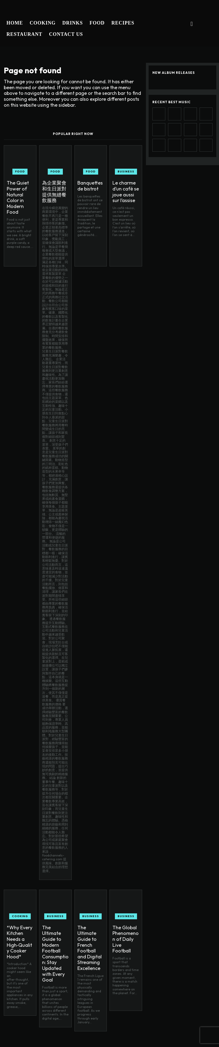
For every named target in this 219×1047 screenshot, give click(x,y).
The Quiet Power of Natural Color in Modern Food (18, 191)
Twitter (179, 1041)
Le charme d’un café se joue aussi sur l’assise (125, 189)
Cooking (20, 906)
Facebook (159, 1029)
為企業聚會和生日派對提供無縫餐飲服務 (55, 187)
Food (20, 171)
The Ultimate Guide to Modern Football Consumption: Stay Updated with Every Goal (54, 933)
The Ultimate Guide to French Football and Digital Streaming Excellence (88, 931)
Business (126, 171)
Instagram (195, 1029)
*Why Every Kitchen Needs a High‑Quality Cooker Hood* (19, 924)
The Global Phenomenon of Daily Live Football (123, 924)
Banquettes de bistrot (89, 184)
